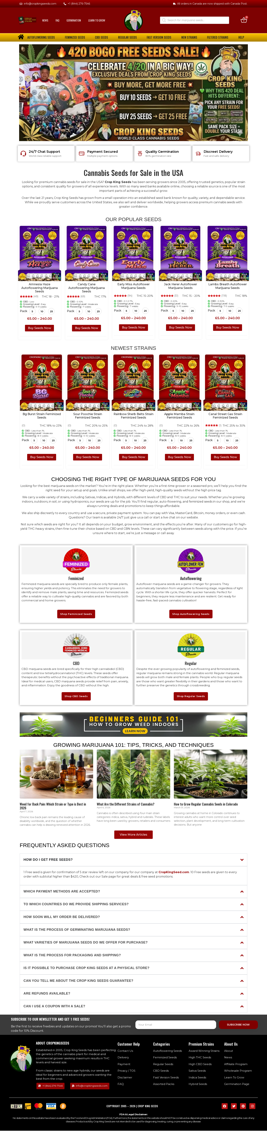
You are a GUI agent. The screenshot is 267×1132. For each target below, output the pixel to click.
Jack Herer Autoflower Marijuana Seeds (180, 286)
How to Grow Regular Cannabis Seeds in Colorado (206, 805)
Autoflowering (191, 578)
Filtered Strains (217, 37)
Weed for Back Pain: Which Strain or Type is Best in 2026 (53, 807)
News (45, 20)
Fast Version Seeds (159, 37)
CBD (76, 664)
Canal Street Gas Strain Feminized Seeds (225, 415)
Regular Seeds (127, 37)
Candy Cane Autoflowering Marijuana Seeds (86, 288)
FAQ (57, 20)
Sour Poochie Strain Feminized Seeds (87, 415)
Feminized (76, 578)
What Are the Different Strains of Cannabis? (125, 805)
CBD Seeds (101, 37)
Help (241, 37)
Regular (191, 664)
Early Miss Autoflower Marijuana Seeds (133, 286)
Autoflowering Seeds (41, 37)
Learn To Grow (96, 20)
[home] (21, 37)
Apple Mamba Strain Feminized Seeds (179, 415)
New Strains (189, 37)
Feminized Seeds (75, 37)
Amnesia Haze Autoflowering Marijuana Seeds (39, 288)
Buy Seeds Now (39, 328)
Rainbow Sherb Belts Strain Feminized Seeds (133, 415)
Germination (74, 20)
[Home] (56, 775)
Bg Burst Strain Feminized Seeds (42, 415)
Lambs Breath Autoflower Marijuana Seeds (227, 286)
